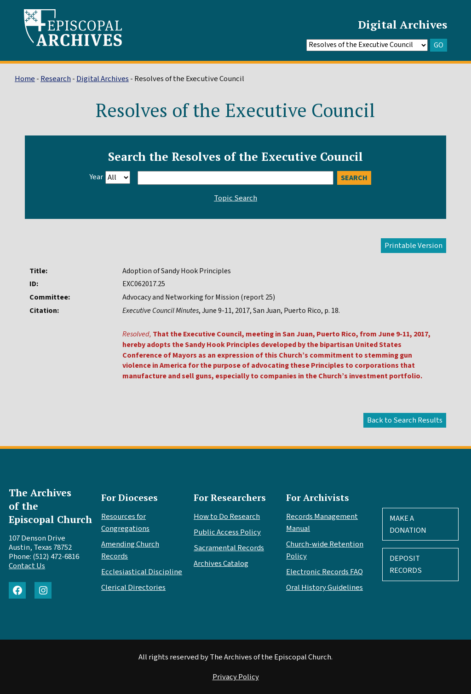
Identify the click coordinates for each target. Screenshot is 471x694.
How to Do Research (227, 516)
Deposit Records (406, 564)
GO (438, 45)
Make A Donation (408, 524)
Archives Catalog (221, 563)
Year (96, 176)
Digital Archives (402, 24)
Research (55, 78)
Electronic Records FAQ (324, 571)
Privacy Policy (236, 676)
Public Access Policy (227, 532)
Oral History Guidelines (324, 587)
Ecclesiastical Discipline (141, 571)
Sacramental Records (229, 547)
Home (25, 78)
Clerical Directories (133, 587)
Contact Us (27, 565)
